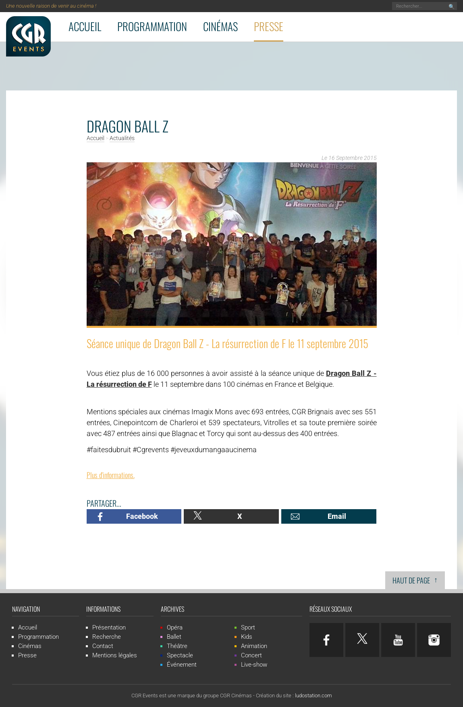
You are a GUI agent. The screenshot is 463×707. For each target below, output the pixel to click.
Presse (268, 26)
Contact (102, 646)
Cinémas (220, 26)
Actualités (122, 138)
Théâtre (177, 646)
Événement (182, 664)
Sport (248, 627)
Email (337, 516)
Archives (172, 609)
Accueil (85, 26)
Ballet (174, 636)
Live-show (254, 664)
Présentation (109, 627)
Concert (251, 655)
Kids (246, 636)
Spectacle (180, 655)
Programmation (152, 26)
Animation (254, 646)
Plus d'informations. (111, 475)
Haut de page (415, 579)
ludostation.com (313, 695)
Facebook (142, 516)
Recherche (106, 636)
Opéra (175, 627)
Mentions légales (114, 655)
